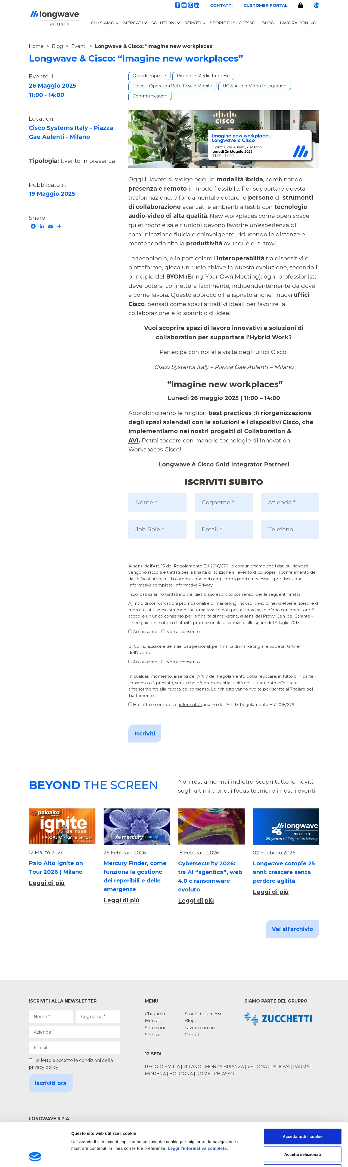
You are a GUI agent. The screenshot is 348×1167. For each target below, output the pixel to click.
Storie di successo (233, 22)
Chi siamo (102, 22)
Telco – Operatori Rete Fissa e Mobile (172, 85)
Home (36, 46)
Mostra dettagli (286, 1156)
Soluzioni (163, 22)
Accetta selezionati (302, 1113)
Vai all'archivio (292, 929)
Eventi (79, 46)
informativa (190, 704)
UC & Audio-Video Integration (255, 85)
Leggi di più (47, 882)
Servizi (193, 22)
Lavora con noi (299, 22)
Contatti (221, 5)
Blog (268, 22)
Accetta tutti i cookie (303, 1095)
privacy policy (43, 1067)
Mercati (133, 22)
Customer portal (265, 5)
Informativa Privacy (193, 585)
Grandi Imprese (149, 75)
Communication (150, 96)
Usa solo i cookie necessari (302, 1131)
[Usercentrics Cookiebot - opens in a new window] (35, 1156)
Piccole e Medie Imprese (203, 75)
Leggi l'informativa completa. (198, 1107)
